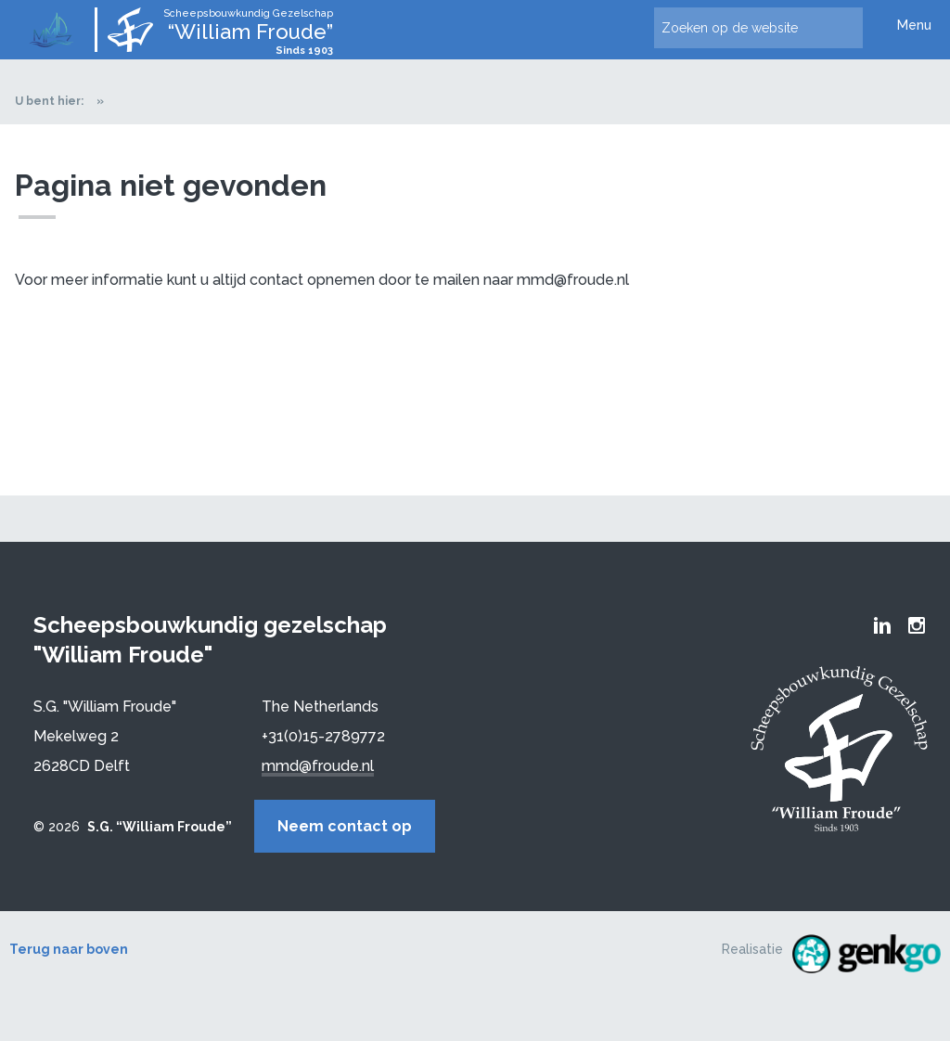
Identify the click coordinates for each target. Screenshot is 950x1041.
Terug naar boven (68, 949)
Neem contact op (344, 826)
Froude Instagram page (916, 625)
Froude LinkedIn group (882, 625)
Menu (914, 25)
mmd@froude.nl (318, 766)
